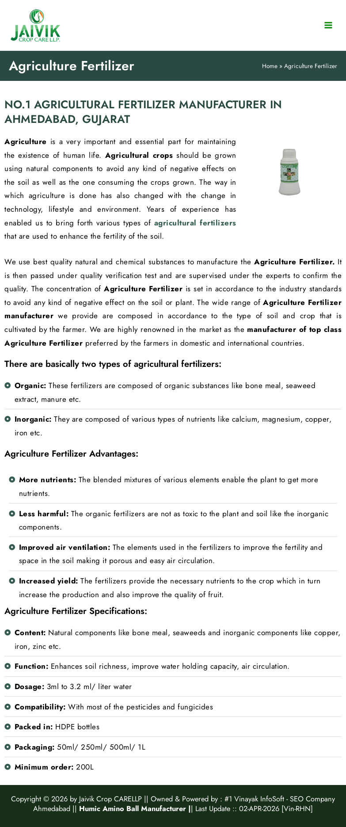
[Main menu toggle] (328, 25)
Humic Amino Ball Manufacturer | (135, 808)
